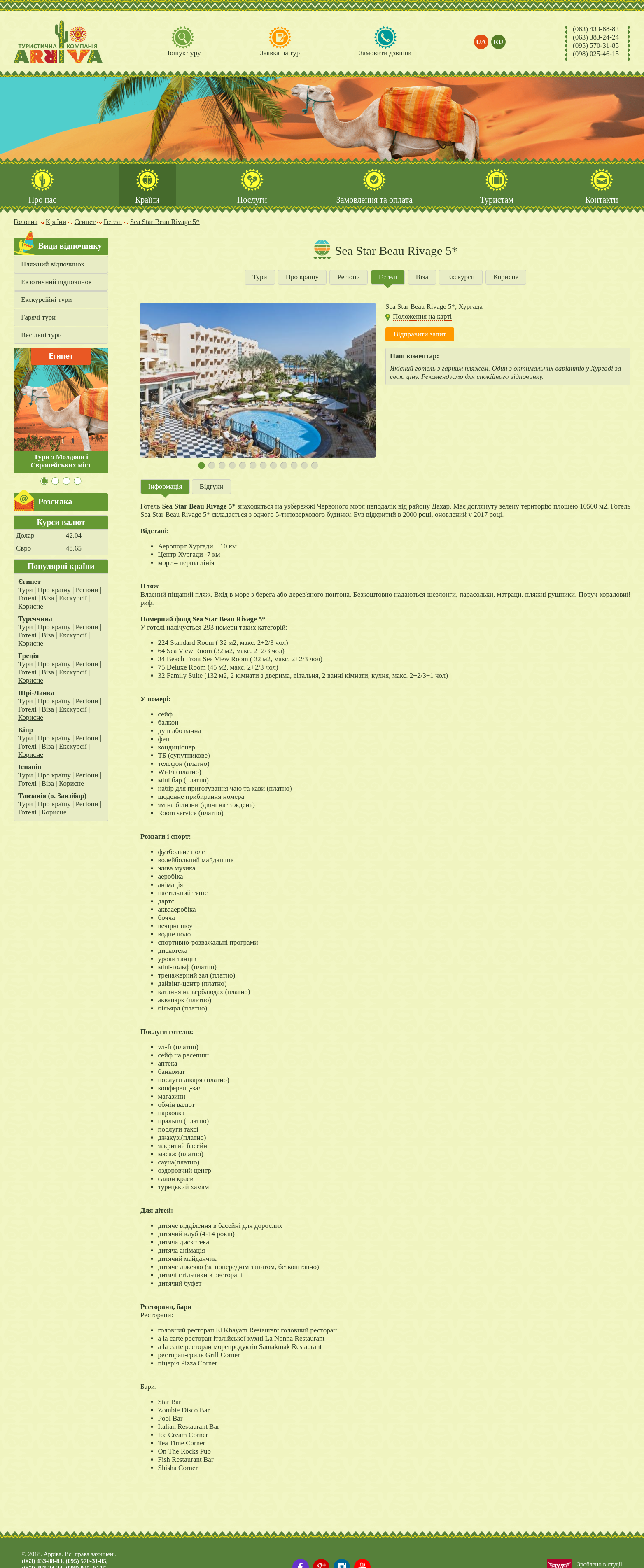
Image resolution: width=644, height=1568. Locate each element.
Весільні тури (41, 335)
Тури (25, 590)
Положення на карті (422, 316)
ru (498, 42)
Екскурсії (73, 598)
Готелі (27, 598)
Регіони (87, 590)
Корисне (30, 606)
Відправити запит (420, 334)
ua (481, 42)
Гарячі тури (38, 317)
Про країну (54, 590)
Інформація (165, 486)
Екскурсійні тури (46, 299)
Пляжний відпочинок (52, 264)
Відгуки (212, 486)
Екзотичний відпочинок (56, 282)
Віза (48, 598)
